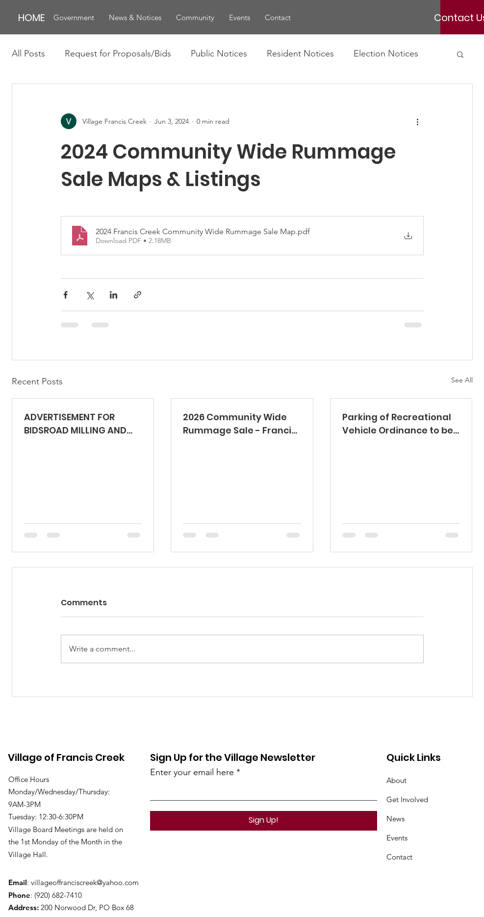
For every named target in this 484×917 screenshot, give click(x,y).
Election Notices (386, 53)
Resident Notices (300, 53)
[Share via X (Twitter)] (89, 294)
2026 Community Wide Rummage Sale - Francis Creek (239, 424)
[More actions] (418, 121)
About (396, 780)
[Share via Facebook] (65, 294)
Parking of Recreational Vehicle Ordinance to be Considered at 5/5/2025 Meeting (397, 424)
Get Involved (407, 799)
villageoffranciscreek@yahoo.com (85, 882)
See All (462, 380)
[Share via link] (137, 294)
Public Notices (219, 53)
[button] (74, 17)
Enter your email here (192, 772)
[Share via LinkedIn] (113, 294)
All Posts (28, 53)
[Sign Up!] (263, 821)
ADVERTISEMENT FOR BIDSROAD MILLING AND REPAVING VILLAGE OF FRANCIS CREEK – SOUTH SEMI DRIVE (77, 424)
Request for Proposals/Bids (118, 53)
